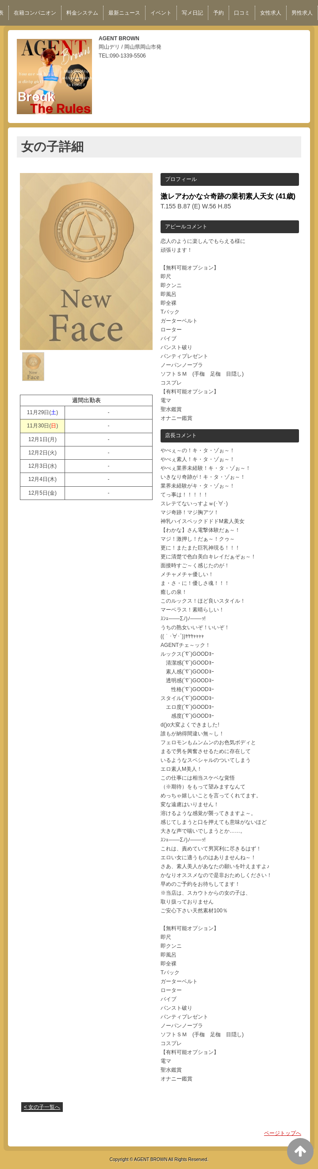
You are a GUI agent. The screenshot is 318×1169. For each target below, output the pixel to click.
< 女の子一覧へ (42, 1107)
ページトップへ (282, 1133)
